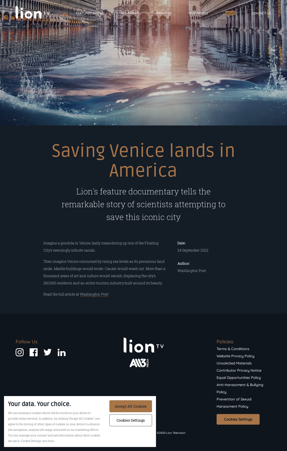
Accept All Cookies (131, 406)
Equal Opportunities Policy (239, 377)
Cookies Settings (238, 419)
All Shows (130, 13)
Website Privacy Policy (235, 356)
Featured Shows (90, 13)
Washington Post (94, 294)
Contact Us (261, 13)
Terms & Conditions (233, 348)
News (229, 13)
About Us (164, 13)
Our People (198, 13)
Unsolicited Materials (234, 363)
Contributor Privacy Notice (239, 370)
